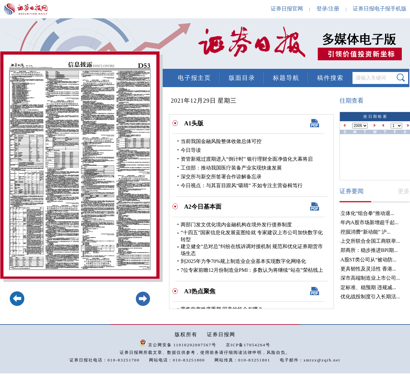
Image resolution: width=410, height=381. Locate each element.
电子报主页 (194, 77)
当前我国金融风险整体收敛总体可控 (221, 141)
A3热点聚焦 (199, 291)
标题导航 (286, 77)
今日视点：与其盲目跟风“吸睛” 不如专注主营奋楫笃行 (242, 185)
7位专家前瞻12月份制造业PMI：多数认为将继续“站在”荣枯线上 (252, 270)
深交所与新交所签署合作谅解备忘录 (221, 176)
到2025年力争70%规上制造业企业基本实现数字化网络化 (243, 261)
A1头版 (193, 123)
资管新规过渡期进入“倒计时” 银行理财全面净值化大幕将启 (247, 159)
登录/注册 (328, 9)
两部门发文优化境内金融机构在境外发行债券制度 (236, 224)
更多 (404, 191)
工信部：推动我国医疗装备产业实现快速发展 (231, 167)
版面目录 (242, 77)
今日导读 (191, 150)
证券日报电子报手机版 (380, 9)
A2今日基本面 (202, 206)
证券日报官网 (287, 9)
